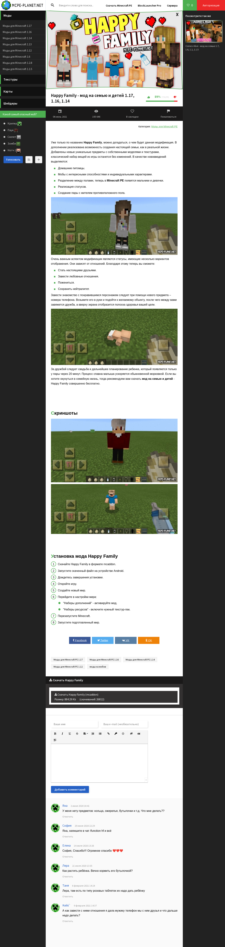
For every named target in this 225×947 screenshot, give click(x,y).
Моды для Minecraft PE (164, 126)
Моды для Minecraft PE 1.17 (68, 659)
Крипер (14, 123)
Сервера (172, 5)
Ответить (67, 816)
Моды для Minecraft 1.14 (17, 38)
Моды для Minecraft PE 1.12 (68, 666)
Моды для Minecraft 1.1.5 (17, 69)
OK (149, 640)
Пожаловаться (169, 113)
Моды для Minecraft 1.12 (17, 50)
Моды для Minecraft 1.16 (17, 32)
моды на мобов (98, 666)
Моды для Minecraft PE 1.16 (104, 659)
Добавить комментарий (69, 789)
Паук (12, 130)
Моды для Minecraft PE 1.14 (140, 659)
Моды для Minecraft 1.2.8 (17, 62)
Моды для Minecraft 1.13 (17, 44)
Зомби (13, 143)
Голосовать (13, 159)
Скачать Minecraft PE (119, 5)
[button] (55, 733)
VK (125, 640)
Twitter (102, 640)
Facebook (80, 640)
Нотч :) (13, 150)
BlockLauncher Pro (149, 5)
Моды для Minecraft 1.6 (16, 56)
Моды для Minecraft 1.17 (17, 25)
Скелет (14, 137)
